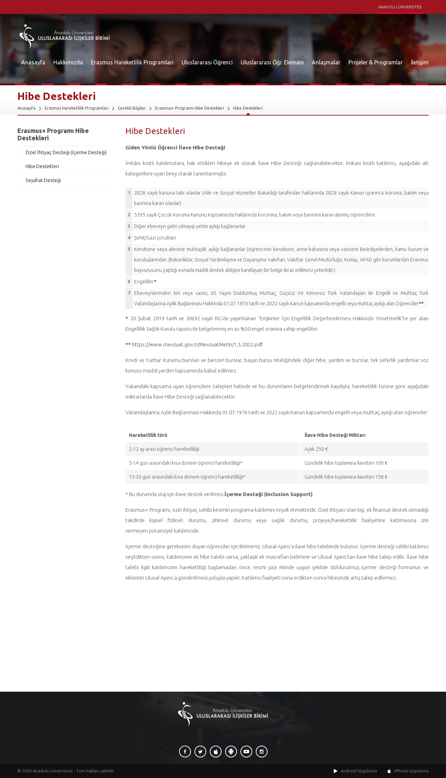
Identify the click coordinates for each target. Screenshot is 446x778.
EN (426, 27)
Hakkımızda (68, 62)
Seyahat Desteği (43, 180)
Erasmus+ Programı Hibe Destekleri (189, 108)
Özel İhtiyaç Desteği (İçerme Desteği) (66, 152)
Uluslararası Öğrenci (207, 62)
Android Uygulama (359, 771)
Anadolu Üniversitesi (52, 771)
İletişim (420, 62)
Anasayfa (33, 62)
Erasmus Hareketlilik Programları (132, 62)
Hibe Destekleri (248, 108)
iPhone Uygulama (411, 771)
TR (413, 27)
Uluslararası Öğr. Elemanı (272, 62)
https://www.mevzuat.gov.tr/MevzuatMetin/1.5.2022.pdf (197, 344)
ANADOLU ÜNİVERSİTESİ (400, 7)
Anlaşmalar (326, 62)
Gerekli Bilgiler (132, 108)
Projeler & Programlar (375, 62)
